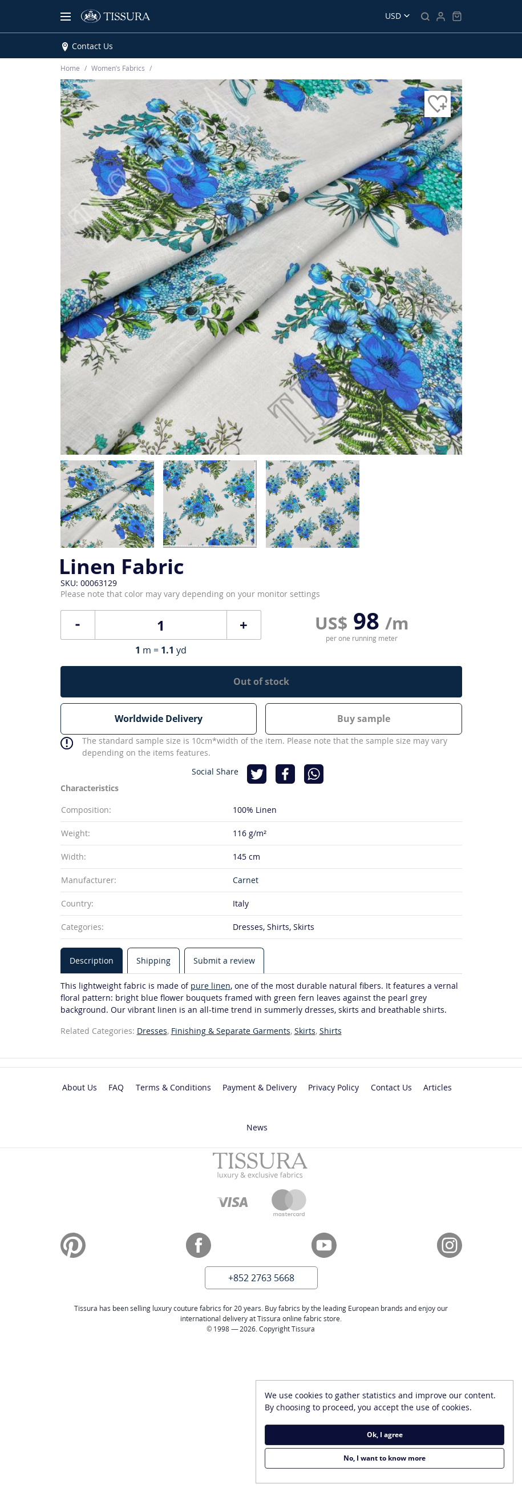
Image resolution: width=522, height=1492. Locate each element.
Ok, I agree (385, 1434)
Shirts (330, 1030)
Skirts (304, 1030)
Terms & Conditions (173, 1087)
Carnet (245, 880)
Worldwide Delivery (159, 718)
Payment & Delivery (259, 1087)
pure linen (210, 985)
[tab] (91, 960)
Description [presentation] (92, 960)
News (257, 1127)
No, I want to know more (384, 1458)
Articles (437, 1087)
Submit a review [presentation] (224, 960)
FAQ (116, 1087)
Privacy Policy (333, 1087)
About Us (79, 1087)
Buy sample (363, 718)
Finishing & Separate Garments (230, 1030)
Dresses (152, 1030)
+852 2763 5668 (261, 1278)
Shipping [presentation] (153, 960)
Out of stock (261, 681)
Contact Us (92, 46)
